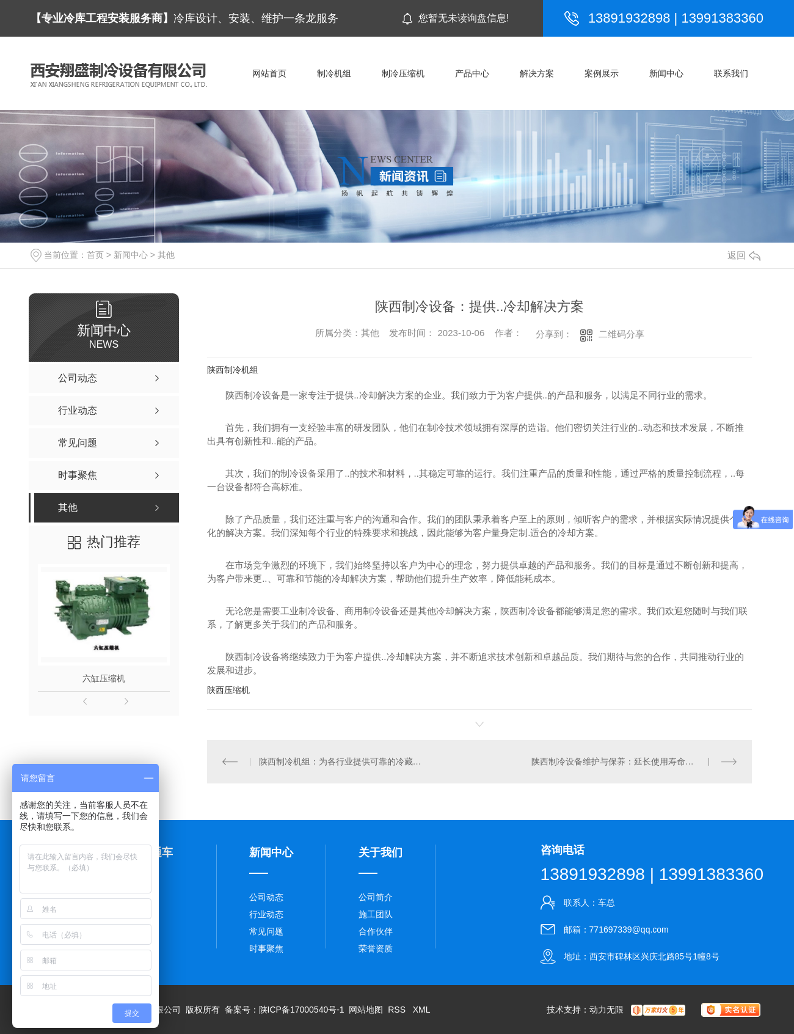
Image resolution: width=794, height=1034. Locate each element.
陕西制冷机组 (232, 370)
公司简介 (376, 897)
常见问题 (266, 931)
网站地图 (366, 1009)
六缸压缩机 (103, 678)
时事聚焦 (266, 948)
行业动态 (266, 914)
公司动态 (266, 897)
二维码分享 (621, 334)
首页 (95, 255)
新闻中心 (131, 255)
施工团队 (376, 914)
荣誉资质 (376, 948)
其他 (166, 255)
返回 (743, 255)
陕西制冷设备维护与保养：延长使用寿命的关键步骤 (629, 761)
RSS (398, 1009)
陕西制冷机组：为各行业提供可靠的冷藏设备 (343, 761)
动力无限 (606, 1009)
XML (422, 1009)
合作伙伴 (376, 931)
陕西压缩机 (228, 690)
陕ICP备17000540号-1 (301, 1009)
